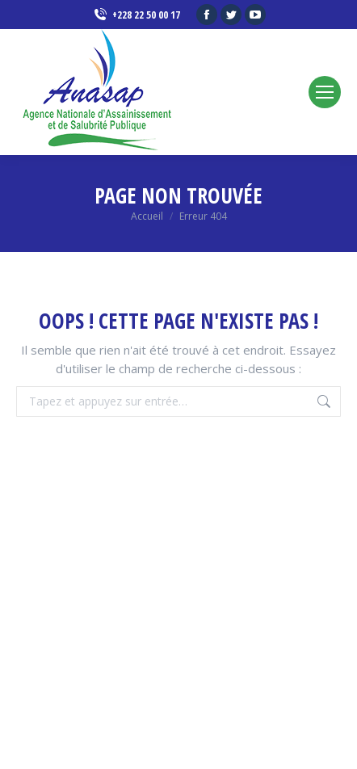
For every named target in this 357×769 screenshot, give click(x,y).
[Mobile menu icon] (325, 92)
